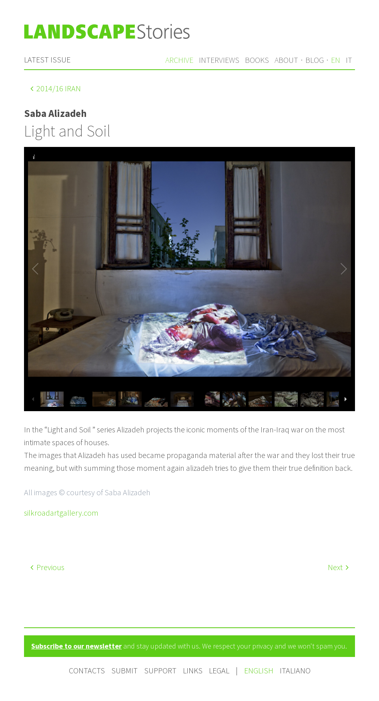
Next (338, 567)
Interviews (219, 60)
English (259, 670)
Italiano (295, 670)
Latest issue (47, 59)
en (335, 60)
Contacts (87, 670)
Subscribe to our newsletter (76, 646)
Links (193, 670)
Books (257, 60)
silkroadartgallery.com (61, 513)
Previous (47, 567)
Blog (314, 60)
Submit (124, 670)
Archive (179, 60)
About (286, 60)
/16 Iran (55, 88)
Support (160, 670)
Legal (219, 670)
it (349, 60)
